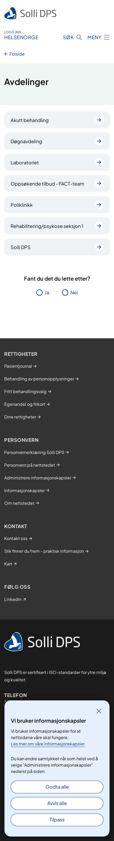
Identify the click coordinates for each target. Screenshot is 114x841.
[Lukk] (99, 711)
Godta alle (57, 787)
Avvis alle (57, 803)
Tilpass (57, 819)
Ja (47, 292)
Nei (74, 292)
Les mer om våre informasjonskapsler (48, 743)
